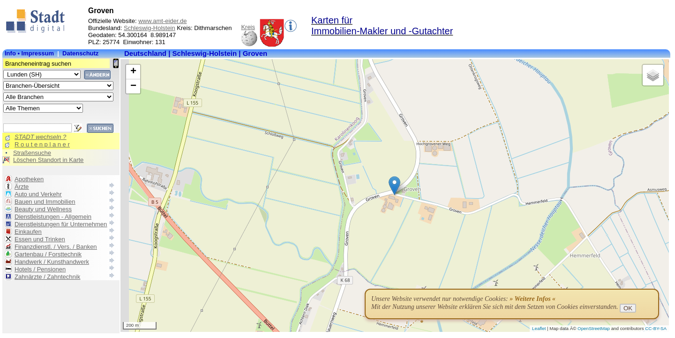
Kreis (248, 27)
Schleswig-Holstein (149, 27)
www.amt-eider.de (162, 20)
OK (627, 308)
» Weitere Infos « (532, 298)
